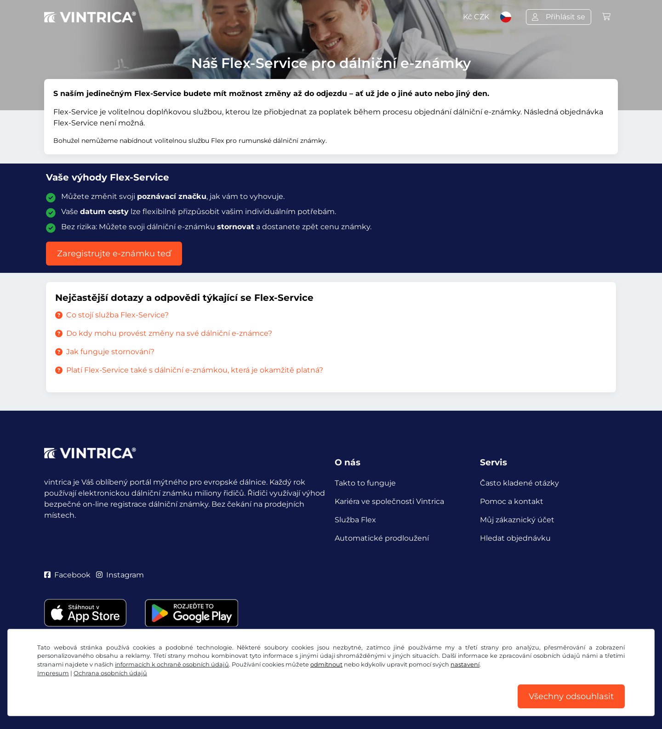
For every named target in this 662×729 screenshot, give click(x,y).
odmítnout (326, 664)
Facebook (67, 575)
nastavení (465, 664)
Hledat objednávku (515, 538)
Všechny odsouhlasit (571, 696)
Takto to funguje (365, 483)
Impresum (53, 673)
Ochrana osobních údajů (110, 673)
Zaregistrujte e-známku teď (114, 254)
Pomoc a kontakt (511, 501)
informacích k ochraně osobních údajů (172, 664)
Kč (476, 16)
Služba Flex (355, 519)
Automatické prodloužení (382, 538)
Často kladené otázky (519, 483)
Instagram (120, 575)
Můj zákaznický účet (517, 519)
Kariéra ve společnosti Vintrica (389, 501)
